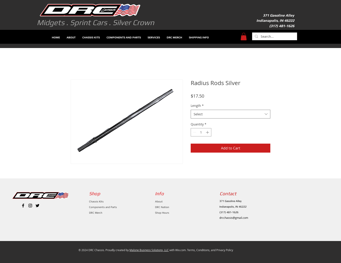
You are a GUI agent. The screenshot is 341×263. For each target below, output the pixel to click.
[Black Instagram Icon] (30, 205)
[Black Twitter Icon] (37, 205)
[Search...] (274, 37)
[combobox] (230, 114)
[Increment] (208, 132)
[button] (243, 36)
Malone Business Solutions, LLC (149, 250)
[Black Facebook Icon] (23, 205)
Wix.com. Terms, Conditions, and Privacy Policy (204, 250)
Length (197, 105)
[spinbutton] (201, 132)
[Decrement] (194, 132)
